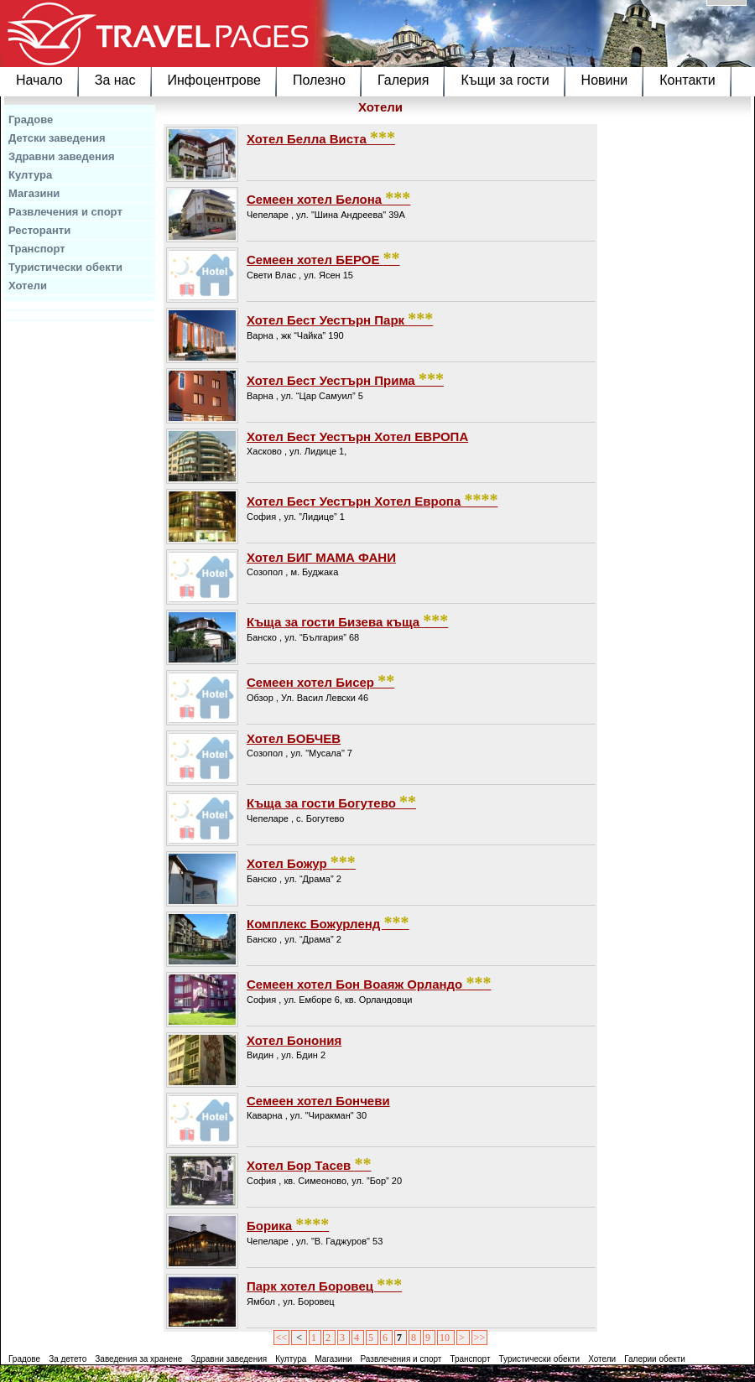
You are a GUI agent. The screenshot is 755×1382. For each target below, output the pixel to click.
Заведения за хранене (138, 1359)
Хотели (27, 285)
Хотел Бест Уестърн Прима (345, 379)
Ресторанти (39, 230)
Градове (30, 119)
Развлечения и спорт (65, 211)
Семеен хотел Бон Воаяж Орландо (369, 983)
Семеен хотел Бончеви (318, 1101)
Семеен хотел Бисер (320, 681)
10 (446, 1337)
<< (282, 1337)
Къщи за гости (505, 80)
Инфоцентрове (214, 80)
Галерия (403, 80)
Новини (604, 80)
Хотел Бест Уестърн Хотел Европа (372, 500)
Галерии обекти (654, 1359)
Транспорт (36, 248)
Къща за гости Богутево (331, 801)
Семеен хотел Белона (328, 198)
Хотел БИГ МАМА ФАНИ (321, 557)
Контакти (687, 80)
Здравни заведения (61, 156)
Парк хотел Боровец (324, 1284)
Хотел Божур (301, 862)
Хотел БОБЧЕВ (294, 738)
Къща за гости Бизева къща (347, 620)
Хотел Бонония (294, 1040)
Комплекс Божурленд (328, 922)
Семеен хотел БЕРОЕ (323, 258)
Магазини (34, 193)
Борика (288, 1224)
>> (480, 1337)
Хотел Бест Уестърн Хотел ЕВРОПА (357, 436)
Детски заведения (57, 138)
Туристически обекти (65, 267)
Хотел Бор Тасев (309, 1164)
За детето (67, 1359)
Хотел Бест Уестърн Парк (340, 318)
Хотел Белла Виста (321, 137)
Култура (30, 175)
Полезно (319, 80)
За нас (115, 80)
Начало (39, 80)
